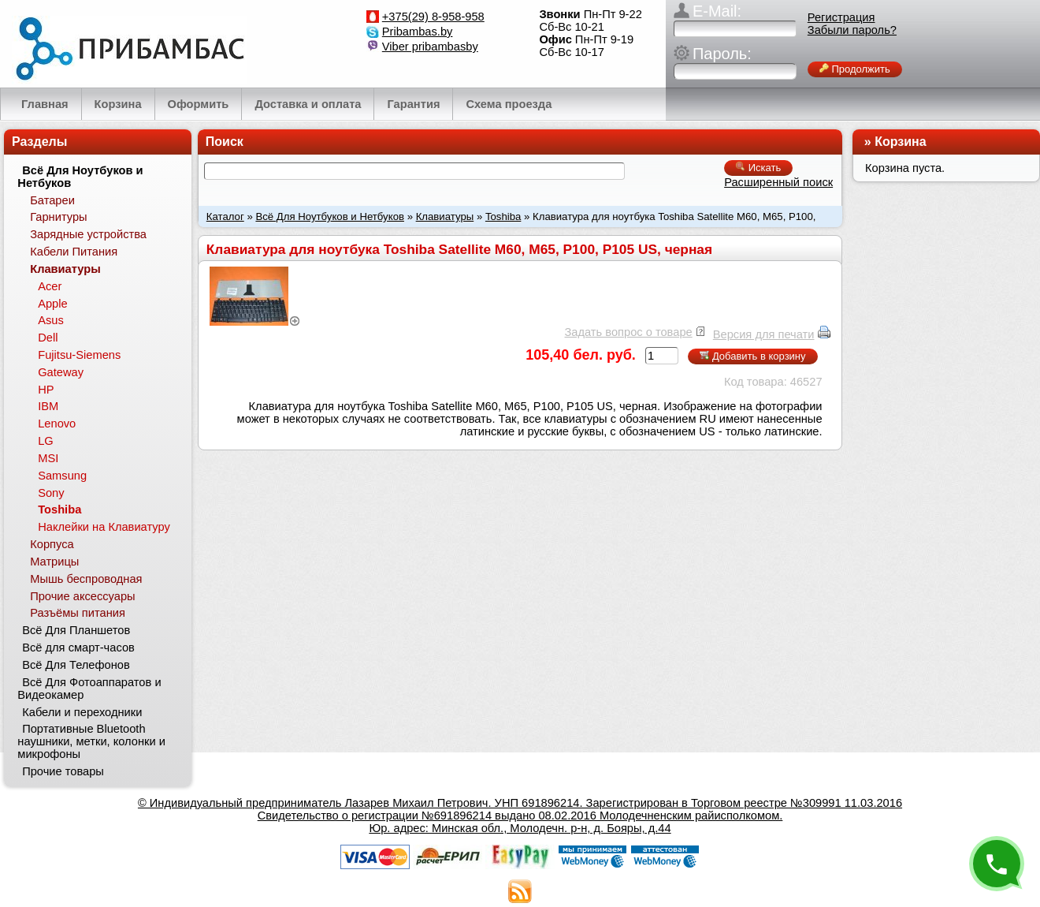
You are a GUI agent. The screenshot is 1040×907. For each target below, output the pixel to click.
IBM (48, 406)
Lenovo (57, 423)
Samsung (62, 475)
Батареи (52, 200)
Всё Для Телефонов (76, 665)
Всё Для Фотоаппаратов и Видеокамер (89, 688)
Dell (48, 337)
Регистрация (841, 17)
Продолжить (854, 69)
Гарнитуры (58, 217)
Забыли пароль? (852, 30)
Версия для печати (764, 334)
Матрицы (54, 561)
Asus (51, 320)
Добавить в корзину (752, 356)
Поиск (224, 141)
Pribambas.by (417, 31)
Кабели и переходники (82, 712)
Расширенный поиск (778, 182)
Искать (758, 168)
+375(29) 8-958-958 (433, 16)
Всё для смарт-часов (78, 647)
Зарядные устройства (88, 234)
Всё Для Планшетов (76, 630)
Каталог (225, 216)
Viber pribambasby (430, 46)
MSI (48, 458)
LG (46, 441)
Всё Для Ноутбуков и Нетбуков (329, 216)
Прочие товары (63, 771)
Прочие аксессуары (82, 596)
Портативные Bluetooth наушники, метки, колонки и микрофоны (91, 741)
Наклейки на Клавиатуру (104, 527)
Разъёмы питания (77, 613)
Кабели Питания (73, 251)
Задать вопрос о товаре (628, 332)
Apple (53, 303)
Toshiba (503, 216)
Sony (51, 493)
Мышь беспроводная (86, 579)
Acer (49, 286)
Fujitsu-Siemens (79, 355)
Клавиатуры (445, 216)
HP (46, 389)
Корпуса (51, 544)
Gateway (61, 372)
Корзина (900, 141)
